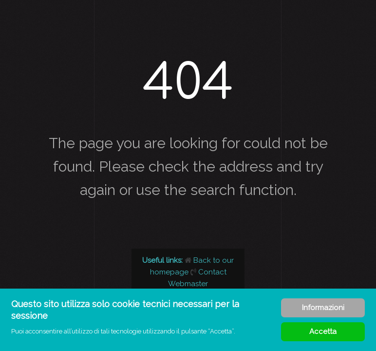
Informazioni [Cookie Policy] (323, 307)
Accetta (323, 331)
